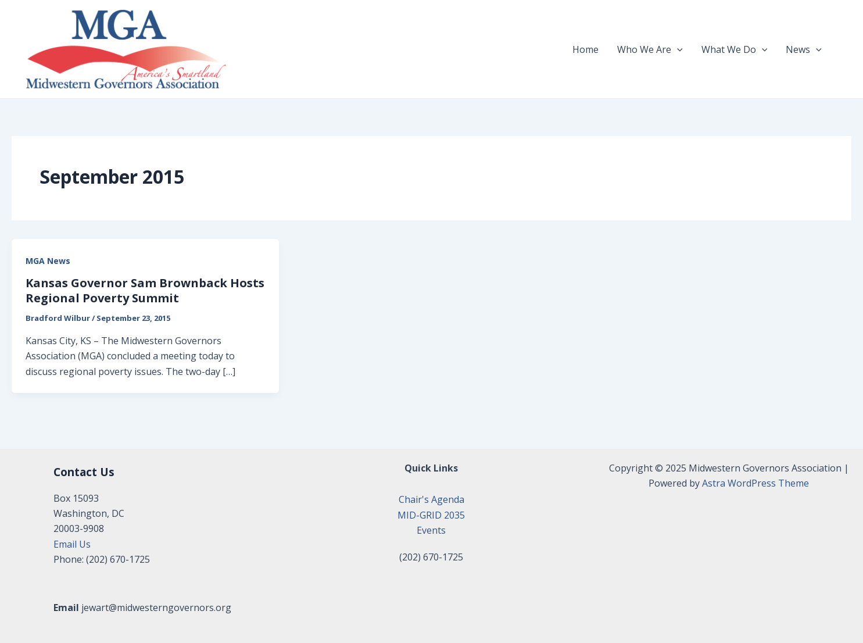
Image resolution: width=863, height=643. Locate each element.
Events (431, 530)
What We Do (734, 49)
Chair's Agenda (431, 499)
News (804, 49)
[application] (677, 49)
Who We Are (650, 49)
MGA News (48, 260)
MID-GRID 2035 (431, 515)
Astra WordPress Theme (755, 483)
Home (585, 49)
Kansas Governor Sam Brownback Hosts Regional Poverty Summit (145, 290)
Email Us (72, 544)
